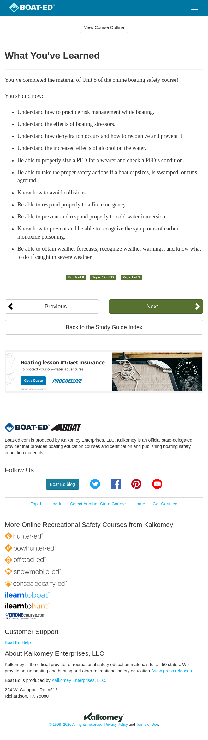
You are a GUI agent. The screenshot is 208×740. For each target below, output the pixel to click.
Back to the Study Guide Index (104, 327)
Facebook (116, 484)
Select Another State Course (98, 503)
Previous (56, 306)
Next (152, 306)
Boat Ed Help (18, 642)
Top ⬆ (37, 503)
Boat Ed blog (62, 484)
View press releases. (172, 670)
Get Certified (165, 503)
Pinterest (136, 484)
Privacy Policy (116, 724)
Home (139, 503)
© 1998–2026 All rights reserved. (76, 724)
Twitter (95, 484)
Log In (56, 503)
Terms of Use (147, 724)
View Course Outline (104, 27)
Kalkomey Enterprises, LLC (78, 680)
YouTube (157, 484)
